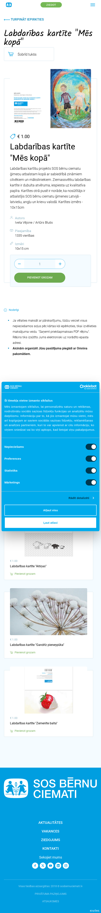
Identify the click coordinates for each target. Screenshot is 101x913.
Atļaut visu (50, 510)
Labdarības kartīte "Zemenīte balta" (33, 723)
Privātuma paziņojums (50, 893)
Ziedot (51, 4)
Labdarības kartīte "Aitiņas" (28, 566)
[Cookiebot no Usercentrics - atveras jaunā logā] (80, 386)
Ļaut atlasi (50, 522)
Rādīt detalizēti (79, 498)
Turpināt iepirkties (24, 19)
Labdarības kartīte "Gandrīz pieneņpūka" (37, 645)
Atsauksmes (50, 901)
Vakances (50, 831)
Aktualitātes (50, 823)
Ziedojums (50, 840)
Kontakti (50, 848)
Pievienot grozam (39, 277)
